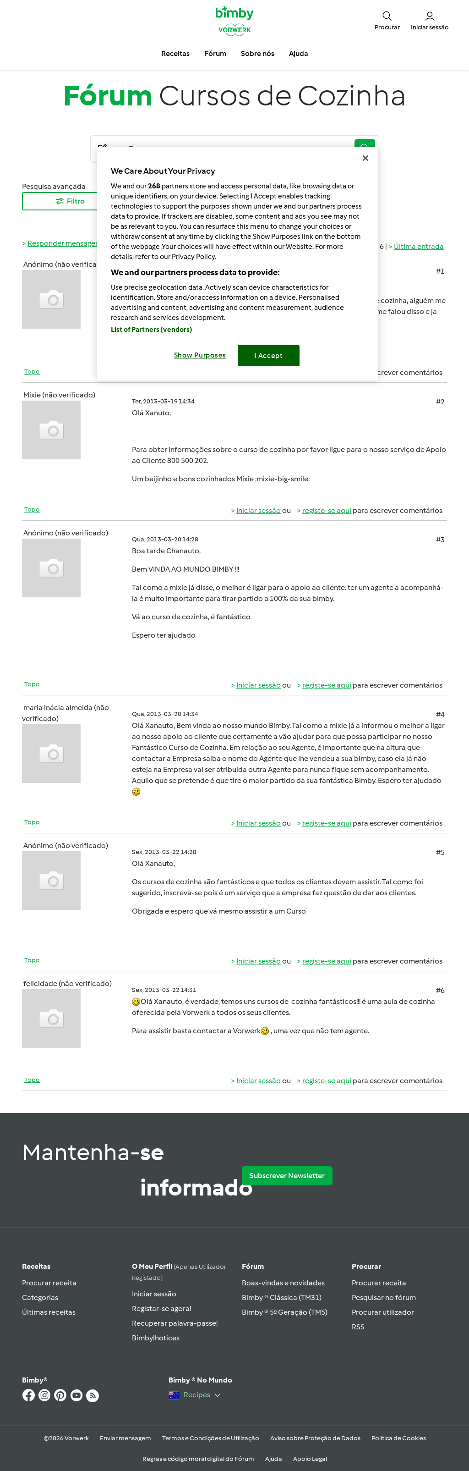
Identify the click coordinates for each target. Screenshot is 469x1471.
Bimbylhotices (156, 1337)
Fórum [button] (215, 53)
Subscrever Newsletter (287, 1175)
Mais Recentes (179, 201)
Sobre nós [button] (257, 53)
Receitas (36, 1266)
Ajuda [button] (298, 53)
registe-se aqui (326, 372)
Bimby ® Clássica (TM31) (282, 1297)
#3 (440, 539)
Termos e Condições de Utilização (210, 1438)
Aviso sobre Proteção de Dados (315, 1438)
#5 (440, 852)
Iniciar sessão (258, 372)
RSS (358, 1326)
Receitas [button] (175, 53)
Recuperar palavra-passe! (175, 1323)
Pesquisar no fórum (384, 1297)
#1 (440, 271)
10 (277, 201)
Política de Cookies (398, 1438)
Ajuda (273, 1459)
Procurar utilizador (383, 1312)
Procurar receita (49, 1282)
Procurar (366, 1266)
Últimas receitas (49, 1312)
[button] (387, 20)
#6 (440, 990)
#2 (440, 401)
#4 (440, 714)
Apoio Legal (310, 1459)
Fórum (253, 1266)
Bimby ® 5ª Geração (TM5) (284, 1312)
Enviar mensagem (125, 1438)
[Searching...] (237, 149)
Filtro (70, 201)
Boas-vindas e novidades (283, 1282)
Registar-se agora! (161, 1308)
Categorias (40, 1297)
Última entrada (419, 246)
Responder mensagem (64, 243)
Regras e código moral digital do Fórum (198, 1459)
